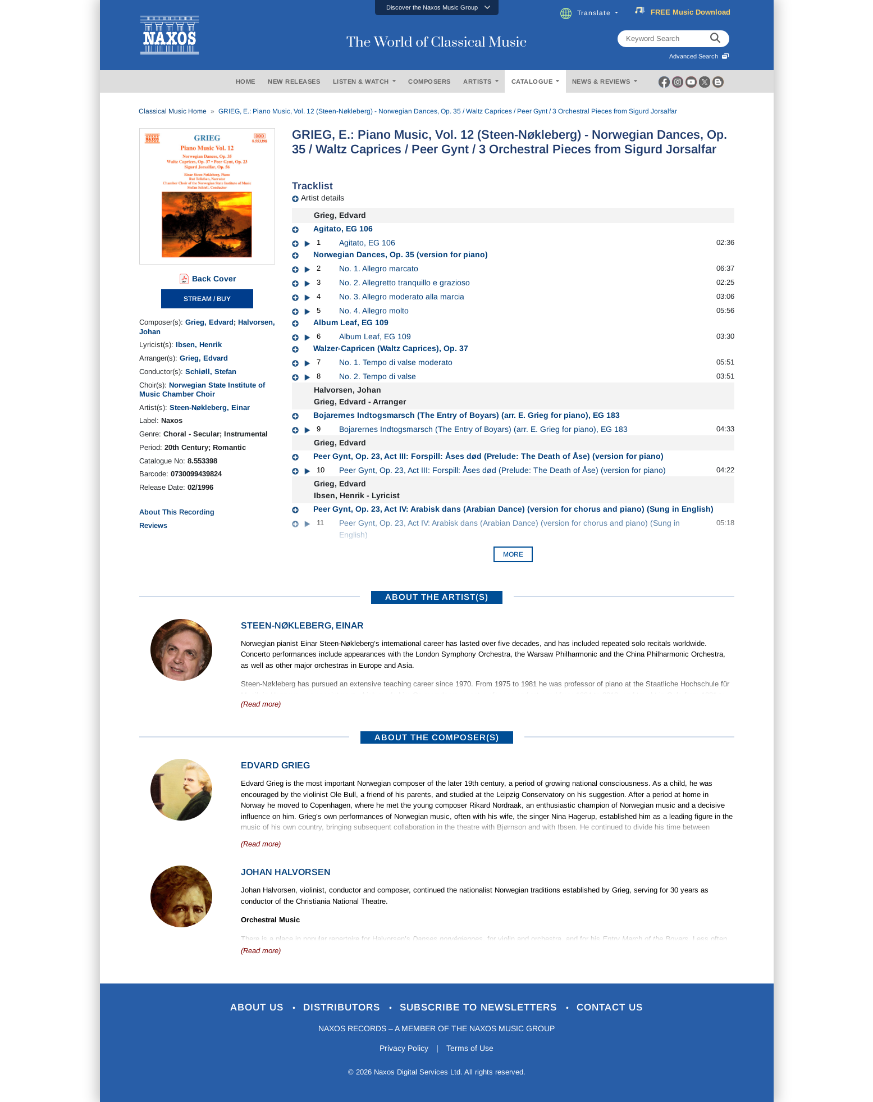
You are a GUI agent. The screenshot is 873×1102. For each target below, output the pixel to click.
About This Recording (176, 512)
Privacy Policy (404, 1048)
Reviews (153, 525)
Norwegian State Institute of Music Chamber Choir (202, 389)
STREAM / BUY (207, 299)
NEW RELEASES (294, 81)
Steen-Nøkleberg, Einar (210, 407)
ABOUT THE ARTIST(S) (436, 597)
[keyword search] (715, 38)
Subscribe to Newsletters (480, 1007)
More (513, 554)
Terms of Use (469, 1048)
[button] (437, 7)
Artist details (322, 197)
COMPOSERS (429, 81)
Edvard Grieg (275, 765)
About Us (258, 1007)
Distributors (343, 1007)
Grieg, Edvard (209, 322)
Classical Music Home (173, 111)
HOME (245, 81)
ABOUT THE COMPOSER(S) (436, 737)
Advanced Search (699, 56)
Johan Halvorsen (286, 872)
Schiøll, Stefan (210, 371)
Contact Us (610, 1007)
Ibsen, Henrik (199, 344)
